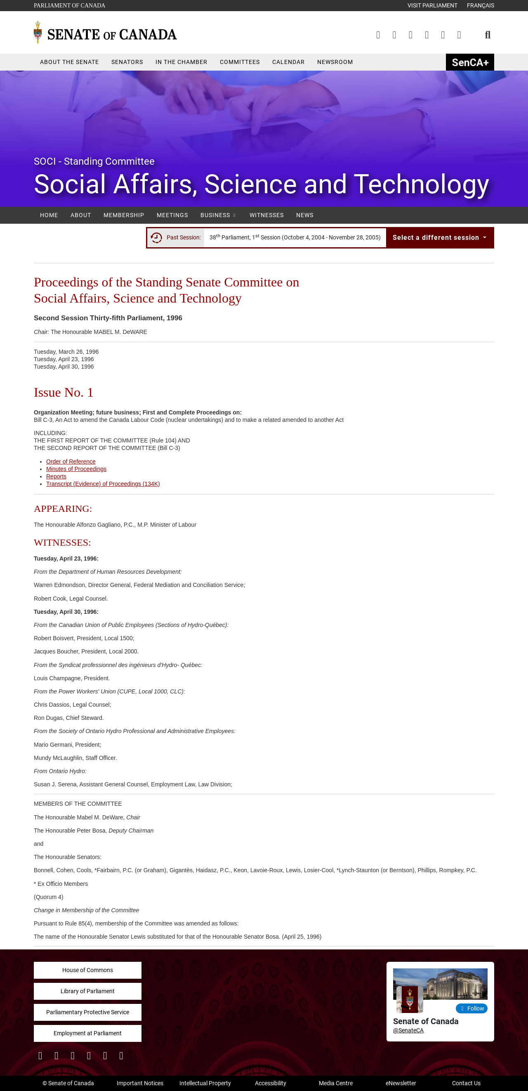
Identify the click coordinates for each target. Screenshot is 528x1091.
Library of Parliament (88, 991)
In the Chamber (181, 62)
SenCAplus (470, 62)
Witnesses (267, 215)
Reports (56, 476)
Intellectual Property (205, 1083)
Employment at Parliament (88, 1033)
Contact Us (466, 1083)
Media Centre (336, 1083)
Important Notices (140, 1083)
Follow (472, 1008)
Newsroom (335, 62)
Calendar (288, 62)
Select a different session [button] (437, 237)
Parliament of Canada (69, 5)
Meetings (172, 215)
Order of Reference (71, 461)
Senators (127, 62)
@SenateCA (408, 1030)
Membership (124, 215)
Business (218, 215)
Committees (240, 62)
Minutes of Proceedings (76, 469)
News (305, 215)
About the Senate (69, 62)
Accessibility (270, 1083)
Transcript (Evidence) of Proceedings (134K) (103, 483)
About (81, 215)
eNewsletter (401, 1083)
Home (49, 215)
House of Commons (87, 970)
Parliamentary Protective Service (87, 1012)
